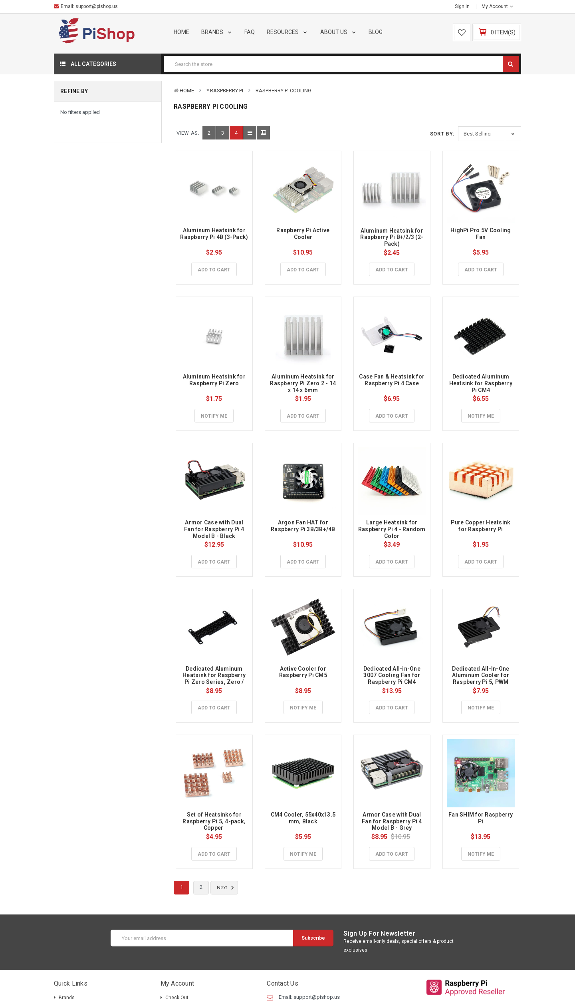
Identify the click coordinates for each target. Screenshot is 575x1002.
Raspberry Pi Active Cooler (303, 233)
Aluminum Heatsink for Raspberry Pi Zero (215, 379)
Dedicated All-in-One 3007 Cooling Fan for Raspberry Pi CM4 (392, 675)
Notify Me (214, 416)
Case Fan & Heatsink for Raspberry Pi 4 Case (392, 379)
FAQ (249, 32)
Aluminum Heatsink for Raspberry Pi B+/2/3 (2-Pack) (392, 237)
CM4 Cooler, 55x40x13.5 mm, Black (304, 818)
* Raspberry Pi (224, 91)
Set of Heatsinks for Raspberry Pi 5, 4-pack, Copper (214, 821)
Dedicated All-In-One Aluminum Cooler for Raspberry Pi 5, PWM (481, 675)
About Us (338, 32)
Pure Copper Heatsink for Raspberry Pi (481, 525)
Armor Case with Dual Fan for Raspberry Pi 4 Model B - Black (215, 529)
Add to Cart (214, 270)
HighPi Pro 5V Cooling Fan (481, 233)
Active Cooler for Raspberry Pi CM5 (303, 672)
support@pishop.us (96, 6)
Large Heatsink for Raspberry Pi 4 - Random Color (392, 529)
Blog (376, 32)
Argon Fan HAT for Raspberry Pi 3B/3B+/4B (303, 525)
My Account (497, 6)
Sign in (462, 6)
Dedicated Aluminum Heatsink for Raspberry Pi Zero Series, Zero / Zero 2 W (214, 678)
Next (226, 888)
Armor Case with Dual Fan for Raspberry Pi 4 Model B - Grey (392, 821)
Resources (287, 32)
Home (181, 32)
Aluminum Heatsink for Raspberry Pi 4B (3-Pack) (214, 233)
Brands (217, 32)
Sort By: (442, 134)
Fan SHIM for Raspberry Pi (481, 818)
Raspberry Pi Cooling (283, 91)
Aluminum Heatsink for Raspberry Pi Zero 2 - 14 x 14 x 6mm (303, 383)
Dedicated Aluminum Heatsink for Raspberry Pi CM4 (481, 383)
